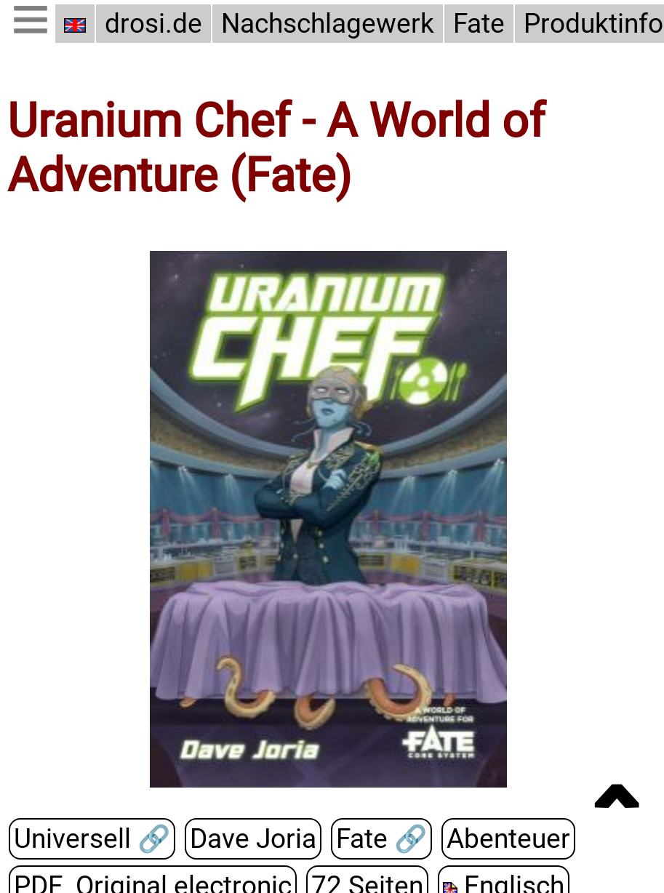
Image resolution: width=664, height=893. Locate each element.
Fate (474, 23)
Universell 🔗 (90, 838)
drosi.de (153, 23)
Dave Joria (248, 838)
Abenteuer (500, 838)
